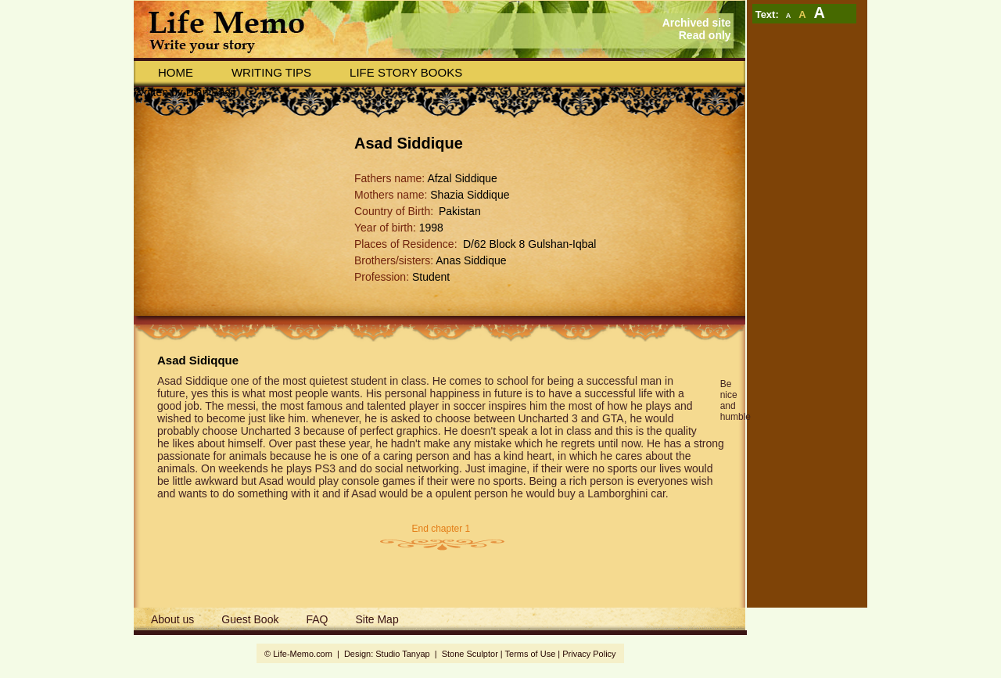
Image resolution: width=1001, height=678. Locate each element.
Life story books (406, 72)
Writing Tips (271, 72)
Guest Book (249, 619)
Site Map (376, 619)
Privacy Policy (588, 653)
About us (172, 619)
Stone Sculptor (470, 653)
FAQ (317, 619)
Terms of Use (530, 653)
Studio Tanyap (402, 653)
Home (175, 72)
